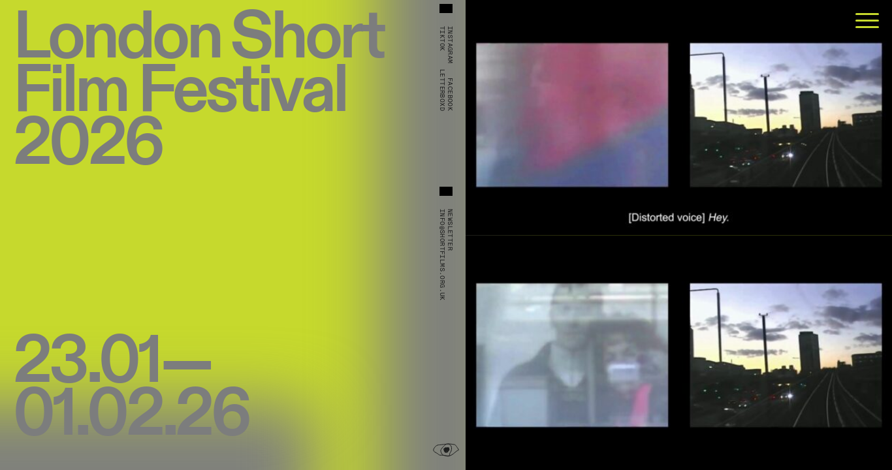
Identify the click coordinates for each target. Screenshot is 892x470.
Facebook (450, 94)
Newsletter (450, 230)
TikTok (442, 38)
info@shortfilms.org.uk (442, 255)
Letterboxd (442, 90)
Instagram (450, 45)
